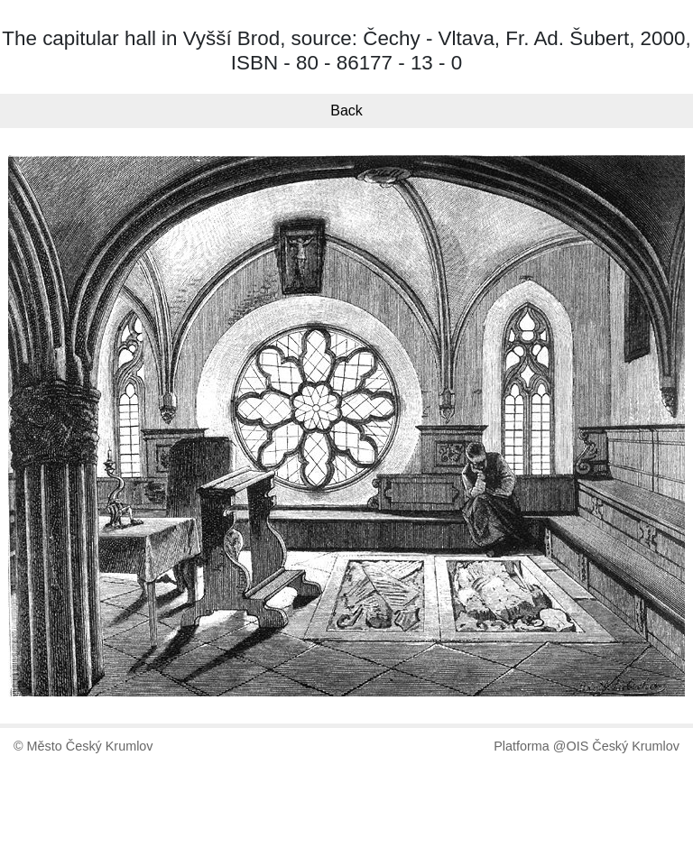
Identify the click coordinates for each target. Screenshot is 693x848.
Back (346, 110)
